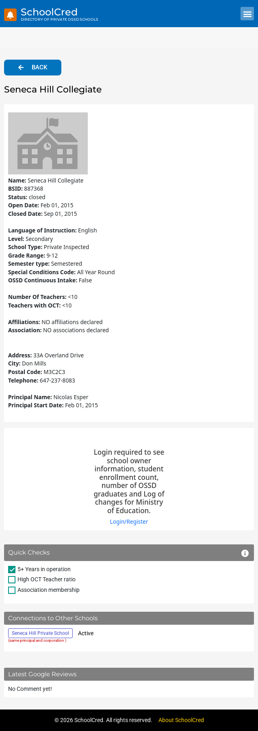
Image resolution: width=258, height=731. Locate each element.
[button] (247, 13)
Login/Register (129, 521)
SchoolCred (49, 12)
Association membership (48, 590)
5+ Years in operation (44, 569)
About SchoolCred (181, 720)
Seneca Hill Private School (40, 633)
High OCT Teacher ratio (46, 579)
